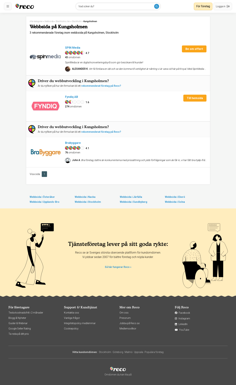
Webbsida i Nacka (85, 197)
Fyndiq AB (71, 97)
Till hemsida (195, 98)
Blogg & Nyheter (17, 318)
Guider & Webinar (18, 323)
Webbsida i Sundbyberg (133, 201)
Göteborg (118, 352)
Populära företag (154, 352)
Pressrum (125, 318)
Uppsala (138, 352)
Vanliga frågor (72, 318)
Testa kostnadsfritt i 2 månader (25, 312)
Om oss (124, 312)
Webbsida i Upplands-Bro (44, 201)
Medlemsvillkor (128, 328)
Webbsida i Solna (175, 201)
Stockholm (105, 352)
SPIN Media (72, 47)
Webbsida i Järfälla (131, 197)
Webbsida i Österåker (42, 197)
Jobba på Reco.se (129, 323)
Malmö (129, 352)
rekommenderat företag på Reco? (101, 85)
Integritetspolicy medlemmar (80, 323)
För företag (203, 6)
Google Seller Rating (19, 328)
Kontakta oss (71, 312)
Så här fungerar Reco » (118, 267)
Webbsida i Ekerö (175, 197)
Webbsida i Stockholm (88, 201)
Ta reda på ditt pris (18, 333)
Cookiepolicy (71, 328)
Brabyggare (73, 143)
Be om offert (194, 49)
